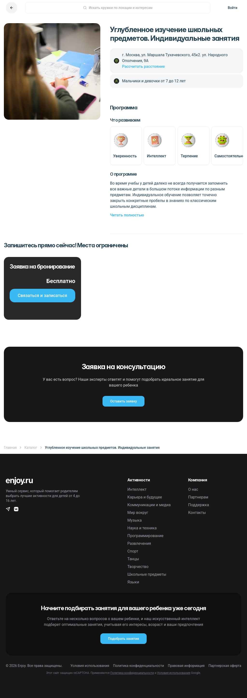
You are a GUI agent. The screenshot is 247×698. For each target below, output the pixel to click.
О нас (193, 489)
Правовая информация (186, 666)
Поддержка (198, 505)
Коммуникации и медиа (149, 505)
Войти (232, 8)
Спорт (132, 551)
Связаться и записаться (42, 295)
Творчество (138, 566)
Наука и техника (142, 528)
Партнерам (198, 497)
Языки (133, 582)
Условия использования (89, 666)
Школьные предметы (146, 574)
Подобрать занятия (123, 639)
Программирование (145, 535)
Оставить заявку (123, 401)
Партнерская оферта (224, 666)
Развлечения (139, 543)
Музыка (134, 520)
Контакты (197, 512)
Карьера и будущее (144, 497)
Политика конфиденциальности (138, 666)
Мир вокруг (137, 512)
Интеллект (137, 489)
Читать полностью (127, 215)
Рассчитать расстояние (143, 66)
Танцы (133, 559)
